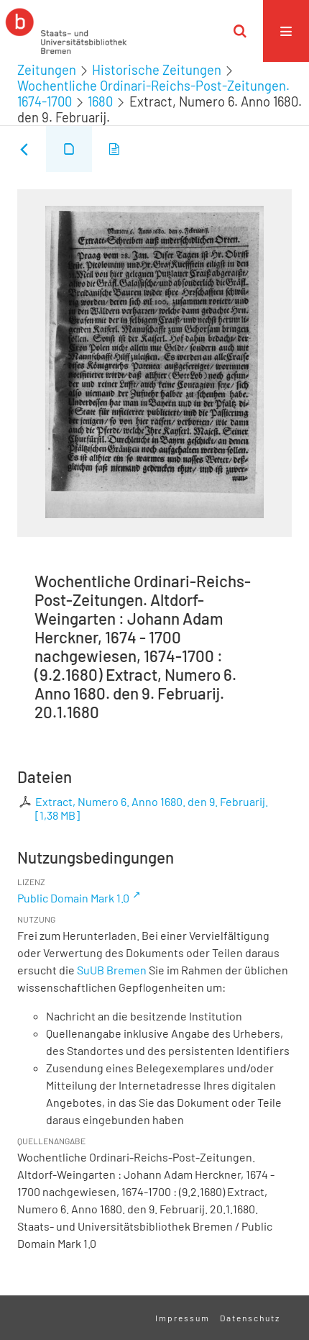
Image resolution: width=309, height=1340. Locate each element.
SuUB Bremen (112, 970)
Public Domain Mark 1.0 (73, 898)
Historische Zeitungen (156, 70)
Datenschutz (250, 1318)
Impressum (182, 1318)
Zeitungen (46, 70)
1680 (100, 101)
